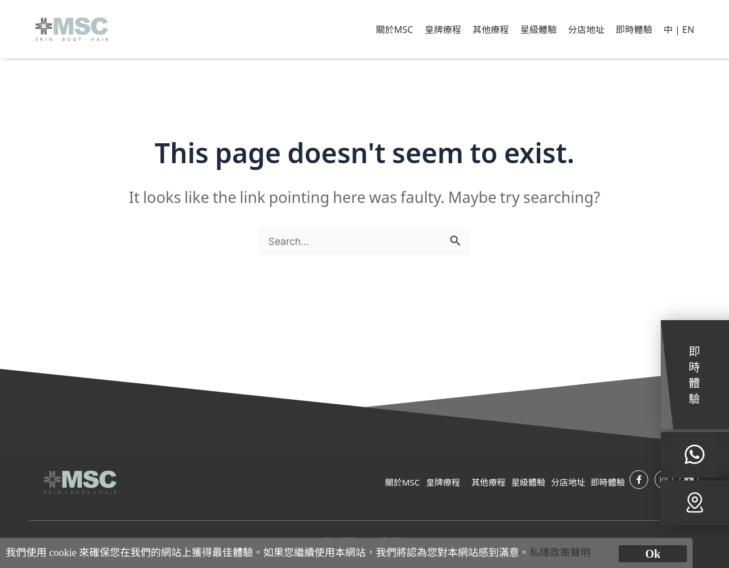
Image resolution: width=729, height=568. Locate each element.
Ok (653, 554)
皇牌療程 (443, 29)
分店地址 (586, 29)
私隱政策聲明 (560, 552)
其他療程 (491, 29)
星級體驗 (538, 29)
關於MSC (394, 29)
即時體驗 (634, 29)
